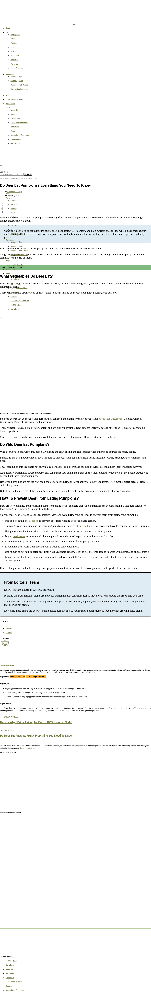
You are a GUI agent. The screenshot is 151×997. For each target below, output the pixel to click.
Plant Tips (14, 60)
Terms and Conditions (19, 123)
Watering (14, 39)
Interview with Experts (14, 99)
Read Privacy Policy (28, 748)
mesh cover (19, 536)
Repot (13, 47)
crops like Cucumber (110, 418)
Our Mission (15, 144)
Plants (8, 32)
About (8, 108)
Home (8, 28)
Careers (14, 131)
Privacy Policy (16, 118)
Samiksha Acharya (14, 192)
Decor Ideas (10, 104)
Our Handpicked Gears (19, 89)
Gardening (10, 74)
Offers (8, 95)
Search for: (4, 172)
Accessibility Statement (20, 135)
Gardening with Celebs (19, 85)
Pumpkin (9, 628)
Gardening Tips (16, 77)
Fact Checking (16, 139)
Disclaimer (15, 127)
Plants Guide (15, 64)
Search (27, 174)
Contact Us (15, 114)
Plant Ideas (15, 56)
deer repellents (84, 525)
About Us (14, 110)
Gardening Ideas (17, 81)
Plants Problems (17, 68)
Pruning (14, 43)
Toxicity (14, 51)
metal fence (31, 520)
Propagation (15, 35)
